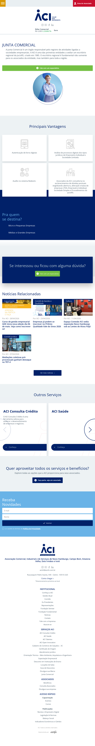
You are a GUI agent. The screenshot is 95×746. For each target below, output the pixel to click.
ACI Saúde (60, 411)
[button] (5, 430)
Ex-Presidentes (47, 602)
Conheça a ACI (47, 593)
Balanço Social (48, 718)
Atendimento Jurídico (47, 652)
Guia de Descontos (47, 668)
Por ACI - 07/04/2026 (10, 354)
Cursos (48, 704)
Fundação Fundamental (48, 612)
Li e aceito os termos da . (23, 529)
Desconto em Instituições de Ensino (47, 662)
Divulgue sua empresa (47, 689)
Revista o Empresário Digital (48, 712)
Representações (48, 605)
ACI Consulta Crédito (20, 411)
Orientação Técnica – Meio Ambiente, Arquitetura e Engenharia (48, 655)
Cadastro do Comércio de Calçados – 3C (47, 646)
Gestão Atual (47, 596)
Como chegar (47, 578)
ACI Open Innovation (47, 642)
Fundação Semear (47, 608)
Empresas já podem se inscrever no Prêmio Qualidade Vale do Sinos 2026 (47, 324)
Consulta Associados (47, 686)
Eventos (48, 701)
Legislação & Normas (48, 715)
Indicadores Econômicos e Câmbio (48, 722)
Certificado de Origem (47, 649)
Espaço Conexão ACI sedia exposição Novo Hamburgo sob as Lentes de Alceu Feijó (77, 324)
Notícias (47, 615)
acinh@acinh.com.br (47, 570)
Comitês (47, 599)
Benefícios (47, 683)
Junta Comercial (48, 674)
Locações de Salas (47, 665)
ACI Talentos (47, 639)
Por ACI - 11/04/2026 (72, 318)
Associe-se (47, 624)
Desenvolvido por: (47, 732)
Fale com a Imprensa (47, 621)
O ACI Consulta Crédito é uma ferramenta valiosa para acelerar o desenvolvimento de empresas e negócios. (15, 420)
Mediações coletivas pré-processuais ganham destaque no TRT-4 (16, 359)
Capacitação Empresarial (47, 658)
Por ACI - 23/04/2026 (41, 318)
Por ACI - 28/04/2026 (10, 318)
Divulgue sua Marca (47, 671)
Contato (48, 618)
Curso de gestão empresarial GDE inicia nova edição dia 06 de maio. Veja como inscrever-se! (16, 325)
